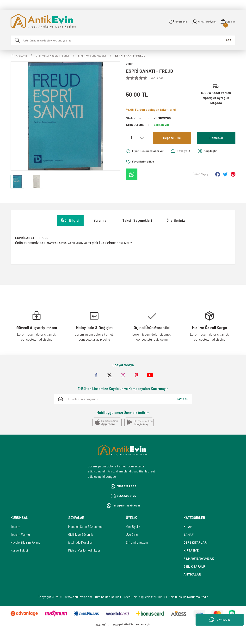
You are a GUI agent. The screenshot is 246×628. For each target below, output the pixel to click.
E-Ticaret (113, 624)
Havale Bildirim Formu (25, 542)
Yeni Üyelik (133, 527)
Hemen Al (216, 138)
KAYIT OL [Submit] (182, 399)
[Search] (123, 40)
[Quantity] (136, 138)
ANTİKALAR (192, 574)
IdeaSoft (100, 624)
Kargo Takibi (19, 550)
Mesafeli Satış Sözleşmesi (85, 527)
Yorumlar (101, 220)
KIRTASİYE (191, 550)
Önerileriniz (175, 220)
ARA (229, 40)
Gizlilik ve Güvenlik (80, 534)
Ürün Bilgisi (70, 220)
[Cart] (227, 22)
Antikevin (219, 619)
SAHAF (189, 534)
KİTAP (188, 527)
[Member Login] (201, 22)
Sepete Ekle (172, 138)
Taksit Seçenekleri (137, 220)
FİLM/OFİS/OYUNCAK (199, 558)
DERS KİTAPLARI (196, 542)
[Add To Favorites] (141, 162)
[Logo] (50, 21)
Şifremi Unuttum (137, 542)
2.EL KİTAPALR (194, 566)
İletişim (15, 527)
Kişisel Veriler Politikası (84, 550)
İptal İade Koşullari (80, 542)
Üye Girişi (132, 534)
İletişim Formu (20, 534)
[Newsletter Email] (123, 399)
